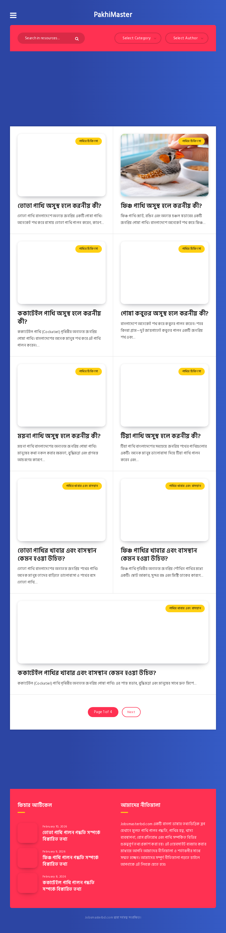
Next (131, 712)
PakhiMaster (113, 15)
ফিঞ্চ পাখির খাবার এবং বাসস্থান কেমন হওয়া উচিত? (159, 555)
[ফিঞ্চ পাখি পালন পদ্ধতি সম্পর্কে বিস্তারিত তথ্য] (28, 858)
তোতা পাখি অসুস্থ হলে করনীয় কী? (59, 206)
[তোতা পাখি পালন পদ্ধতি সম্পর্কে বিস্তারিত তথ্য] (28, 833)
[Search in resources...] (51, 38)
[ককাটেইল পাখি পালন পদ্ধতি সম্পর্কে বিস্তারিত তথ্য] (28, 883)
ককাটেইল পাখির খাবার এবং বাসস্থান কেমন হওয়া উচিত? (87, 673)
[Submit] (77, 38)
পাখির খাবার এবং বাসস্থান (82, 486)
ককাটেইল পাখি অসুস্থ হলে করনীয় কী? (59, 318)
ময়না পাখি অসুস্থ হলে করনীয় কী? (59, 436)
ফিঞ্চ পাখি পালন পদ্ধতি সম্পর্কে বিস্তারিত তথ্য (70, 861)
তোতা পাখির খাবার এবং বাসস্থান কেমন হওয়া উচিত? (57, 555)
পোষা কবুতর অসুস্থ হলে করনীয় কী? (164, 314)
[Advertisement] (113, 89)
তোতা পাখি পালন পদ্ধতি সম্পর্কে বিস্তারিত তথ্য (71, 836)
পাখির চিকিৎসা (88, 141)
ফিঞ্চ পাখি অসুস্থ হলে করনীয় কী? (161, 206)
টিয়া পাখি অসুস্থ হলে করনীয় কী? (161, 436)
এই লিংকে (143, 864)
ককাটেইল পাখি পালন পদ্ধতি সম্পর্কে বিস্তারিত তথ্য (69, 886)
